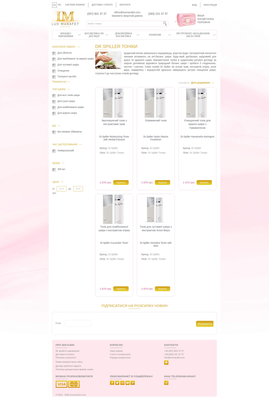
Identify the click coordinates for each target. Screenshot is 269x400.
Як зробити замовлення (67, 351)
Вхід (194, 5)
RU (59, 5)
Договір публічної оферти (68, 366)
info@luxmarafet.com (174, 357)
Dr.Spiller (113, 148)
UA (54, 5)
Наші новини (116, 351)
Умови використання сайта (69, 362)
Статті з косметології (120, 354)
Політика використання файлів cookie (74, 369)
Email (58, 323)
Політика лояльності (66, 357)
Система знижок (75, 5)
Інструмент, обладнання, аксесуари (193, 35)
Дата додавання (200, 82)
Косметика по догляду (94, 35)
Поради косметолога (120, 357)
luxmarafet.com (78, 395)
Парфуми (155, 35)
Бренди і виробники (66, 35)
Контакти (125, 5)
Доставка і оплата (102, 5)
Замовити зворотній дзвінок (127, 15)
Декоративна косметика (123, 35)
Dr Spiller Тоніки (115, 152)
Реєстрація (210, 5)
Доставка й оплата (65, 354)
